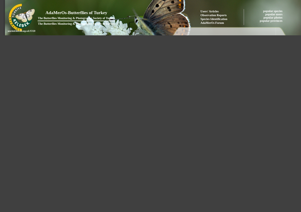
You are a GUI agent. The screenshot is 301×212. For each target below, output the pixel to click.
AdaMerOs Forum (212, 22)
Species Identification (213, 19)
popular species (273, 11)
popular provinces (271, 20)
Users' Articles (209, 11)
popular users (274, 14)
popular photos (273, 17)
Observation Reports (213, 15)
